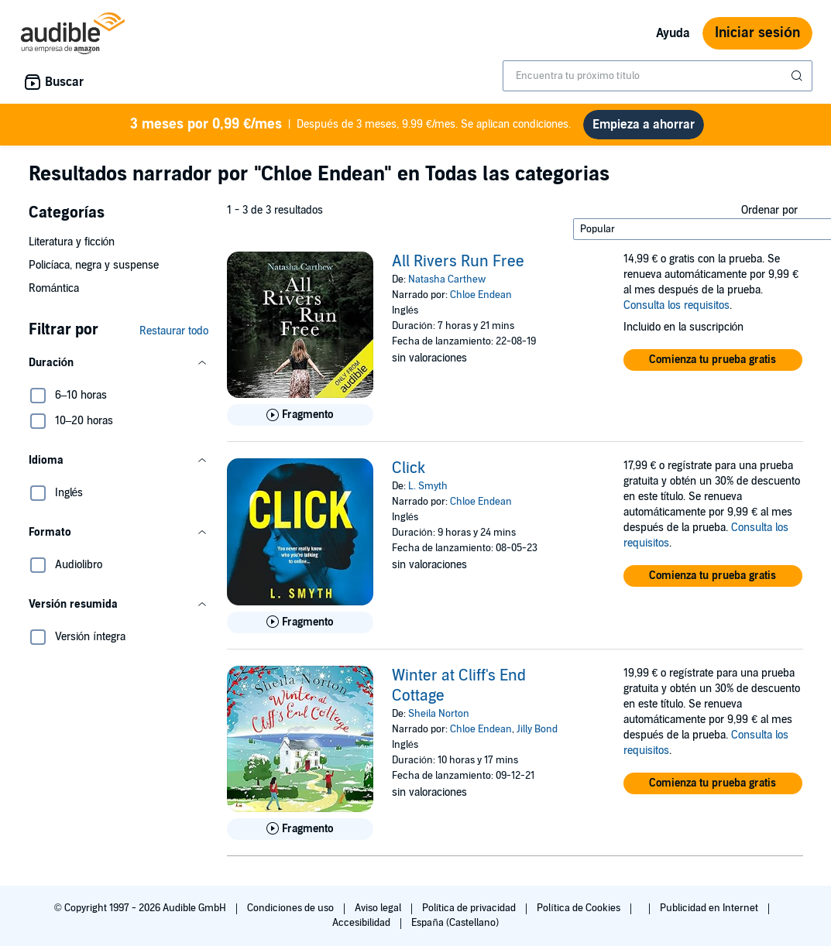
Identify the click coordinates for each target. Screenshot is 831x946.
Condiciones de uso (291, 908)
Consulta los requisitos (676, 305)
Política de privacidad (470, 908)
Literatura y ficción (72, 241)
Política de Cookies (580, 908)
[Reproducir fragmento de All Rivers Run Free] (300, 415)
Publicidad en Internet (710, 908)
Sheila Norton (438, 714)
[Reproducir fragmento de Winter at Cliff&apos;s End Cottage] (300, 829)
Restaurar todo (173, 331)
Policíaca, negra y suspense (94, 265)
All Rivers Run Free (458, 261)
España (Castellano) (454, 923)
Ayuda (673, 33)
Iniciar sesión (757, 33)
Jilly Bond (537, 729)
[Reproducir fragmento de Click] (300, 622)
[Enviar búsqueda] (798, 75)
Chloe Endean (481, 295)
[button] (118, 363)
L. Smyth (428, 486)
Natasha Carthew (447, 279)
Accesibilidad (362, 923)
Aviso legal (379, 908)
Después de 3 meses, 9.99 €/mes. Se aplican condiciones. (350, 125)
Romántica (54, 288)
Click (408, 468)
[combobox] (657, 75)
